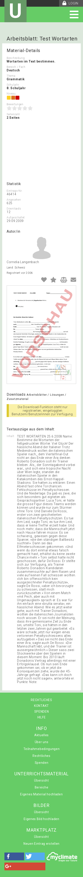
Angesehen (14, 199)
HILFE (41, 717)
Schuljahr (13, 84)
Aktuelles (41, 735)
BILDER (41, 805)
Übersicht (41, 780)
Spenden (41, 762)
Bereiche (41, 787)
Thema (11, 75)
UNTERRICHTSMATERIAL (41, 773)
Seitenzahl (13, 114)
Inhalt (10, 436)
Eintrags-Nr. (14, 190)
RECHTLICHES (41, 700)
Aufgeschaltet (16, 217)
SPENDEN (41, 711)
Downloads (14, 208)
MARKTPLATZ (41, 830)
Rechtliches (41, 756)
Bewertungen (15, 104)
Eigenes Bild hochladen (41, 819)
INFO (41, 728)
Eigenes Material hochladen (41, 794)
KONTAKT (41, 706)
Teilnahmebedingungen (41, 749)
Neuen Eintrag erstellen (41, 843)
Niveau (11, 93)
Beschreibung (16, 58)
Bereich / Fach (16, 67)
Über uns (41, 742)
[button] (14, 856)
